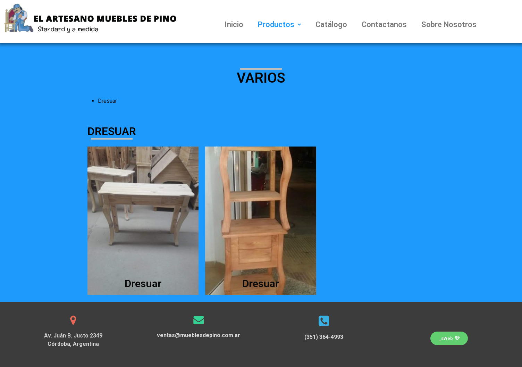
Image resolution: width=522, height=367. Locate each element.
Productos (279, 24)
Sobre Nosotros (449, 24)
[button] (449, 338)
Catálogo (331, 24)
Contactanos (384, 24)
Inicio (234, 24)
